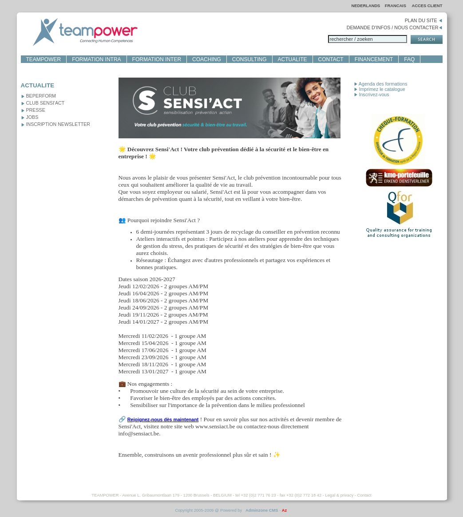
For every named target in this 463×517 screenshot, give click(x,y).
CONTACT (331, 59)
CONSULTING (249, 59)
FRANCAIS (396, 6)
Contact (364, 495)
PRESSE (33, 110)
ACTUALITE (292, 59)
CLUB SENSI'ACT (43, 103)
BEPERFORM (38, 95)
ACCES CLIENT (427, 6)
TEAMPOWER (43, 59)
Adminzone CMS (261, 510)
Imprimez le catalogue (379, 89)
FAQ (409, 59)
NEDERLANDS (366, 6)
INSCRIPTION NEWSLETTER (55, 124)
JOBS (30, 117)
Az (284, 510)
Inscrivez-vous (371, 94)
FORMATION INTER (156, 59)
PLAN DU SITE (424, 20)
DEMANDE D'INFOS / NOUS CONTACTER (395, 27)
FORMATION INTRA (96, 59)
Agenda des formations (381, 83)
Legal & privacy (339, 495)
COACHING (206, 59)
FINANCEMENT (374, 59)
